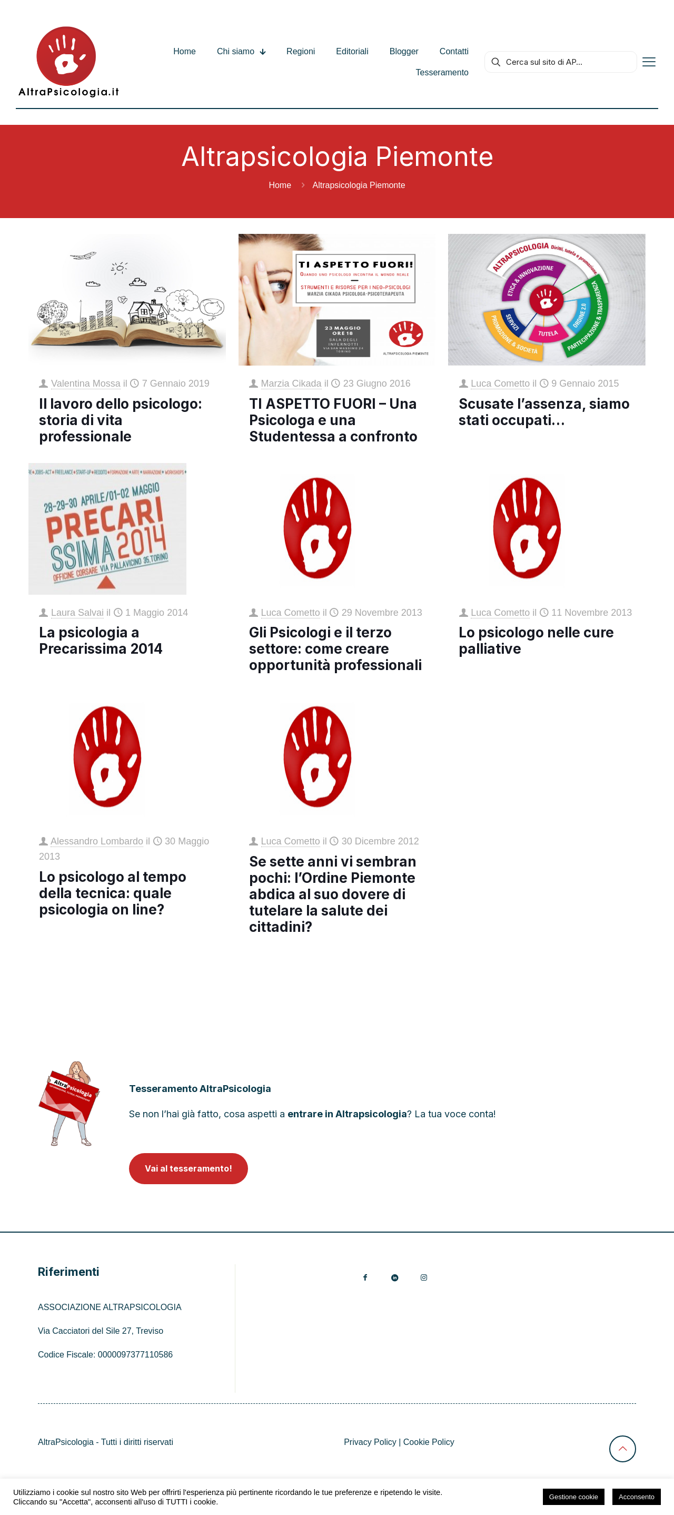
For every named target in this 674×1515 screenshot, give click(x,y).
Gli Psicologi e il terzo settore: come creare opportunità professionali (335, 648)
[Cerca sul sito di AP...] (560, 62)
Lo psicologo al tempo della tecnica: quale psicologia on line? (112, 893)
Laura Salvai (77, 612)
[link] (69, 1103)
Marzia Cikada (291, 383)
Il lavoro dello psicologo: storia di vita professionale (120, 420)
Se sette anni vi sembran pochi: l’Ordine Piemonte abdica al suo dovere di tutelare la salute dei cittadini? (333, 894)
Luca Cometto (500, 383)
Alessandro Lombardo (97, 841)
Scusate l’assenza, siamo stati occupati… (544, 412)
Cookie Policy (428, 1442)
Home (280, 185)
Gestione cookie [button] (573, 1497)
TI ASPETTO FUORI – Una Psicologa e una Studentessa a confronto (333, 420)
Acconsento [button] (637, 1497)
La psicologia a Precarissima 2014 (101, 640)
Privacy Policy (370, 1442)
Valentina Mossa (86, 383)
